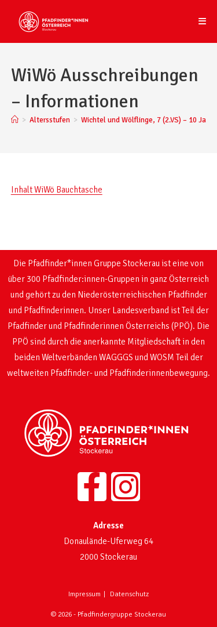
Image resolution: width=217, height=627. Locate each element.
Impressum (84, 594)
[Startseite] (15, 120)
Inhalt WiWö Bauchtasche (56, 189)
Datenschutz (129, 594)
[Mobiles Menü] (202, 21)
